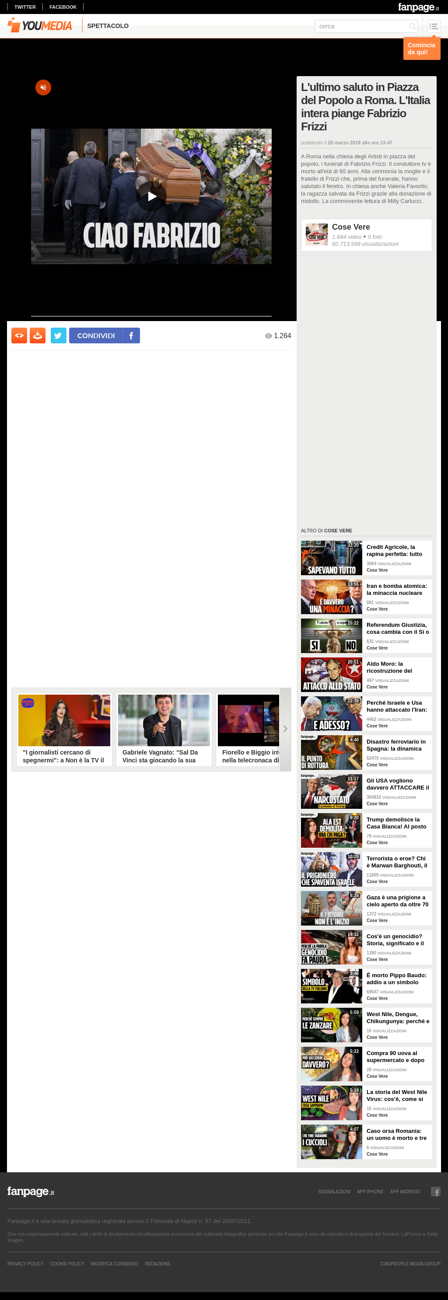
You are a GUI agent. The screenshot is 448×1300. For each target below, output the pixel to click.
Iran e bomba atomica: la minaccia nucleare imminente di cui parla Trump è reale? (397, 590)
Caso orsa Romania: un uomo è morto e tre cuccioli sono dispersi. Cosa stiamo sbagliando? (397, 1135)
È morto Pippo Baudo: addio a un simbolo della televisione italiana (397, 979)
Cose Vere (351, 227)
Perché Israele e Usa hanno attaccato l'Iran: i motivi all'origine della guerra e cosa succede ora (398, 706)
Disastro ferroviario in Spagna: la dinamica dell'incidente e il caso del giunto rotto (397, 745)
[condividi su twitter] (58, 335)
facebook (63, 7)
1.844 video (346, 237)
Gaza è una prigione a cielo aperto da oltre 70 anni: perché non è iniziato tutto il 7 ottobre (398, 901)
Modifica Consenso (114, 1264)
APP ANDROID (405, 1191)
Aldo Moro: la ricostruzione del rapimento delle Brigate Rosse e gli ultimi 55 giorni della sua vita (398, 667)
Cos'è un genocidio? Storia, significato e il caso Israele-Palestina (396, 940)
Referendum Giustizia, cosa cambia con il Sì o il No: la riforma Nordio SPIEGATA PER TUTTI (398, 629)
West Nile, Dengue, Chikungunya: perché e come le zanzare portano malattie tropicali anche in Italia (398, 1018)
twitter (25, 7)
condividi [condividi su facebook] (96, 335)
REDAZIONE (157, 1264)
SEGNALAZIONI (334, 1191)
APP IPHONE (370, 1191)
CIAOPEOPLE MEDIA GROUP (410, 1264)
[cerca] (366, 26)
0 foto (375, 237)
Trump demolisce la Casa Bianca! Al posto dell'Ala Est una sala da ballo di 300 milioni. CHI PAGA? (398, 823)
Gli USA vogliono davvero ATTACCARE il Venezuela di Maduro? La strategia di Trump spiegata (398, 784)
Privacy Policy (25, 1264)
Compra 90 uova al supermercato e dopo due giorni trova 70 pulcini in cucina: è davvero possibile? (395, 1057)
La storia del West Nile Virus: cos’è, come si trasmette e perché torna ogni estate (397, 1096)
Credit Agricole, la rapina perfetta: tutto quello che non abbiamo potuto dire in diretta (397, 551)
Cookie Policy (67, 1264)
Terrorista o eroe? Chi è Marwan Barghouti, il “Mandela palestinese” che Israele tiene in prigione (397, 862)
